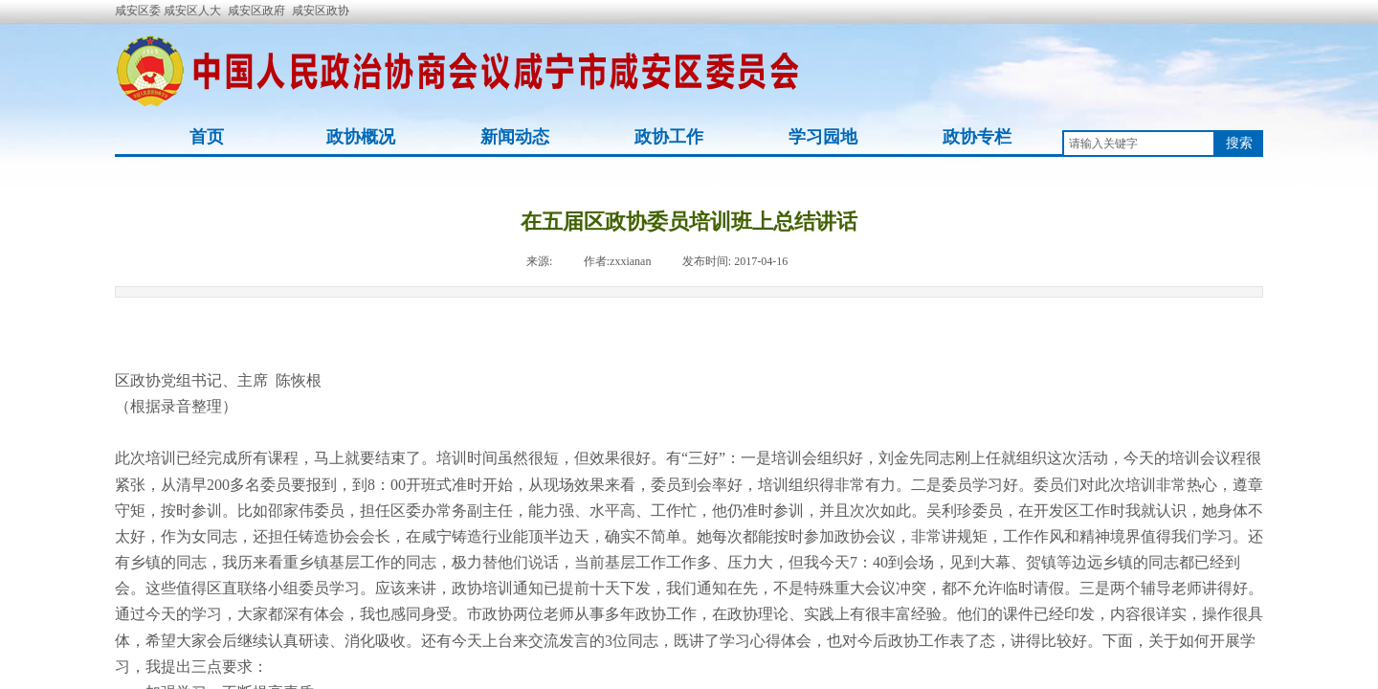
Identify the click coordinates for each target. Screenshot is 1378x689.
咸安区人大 (192, 10)
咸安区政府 (256, 10)
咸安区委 (139, 10)
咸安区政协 (320, 10)
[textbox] (1138, 143)
